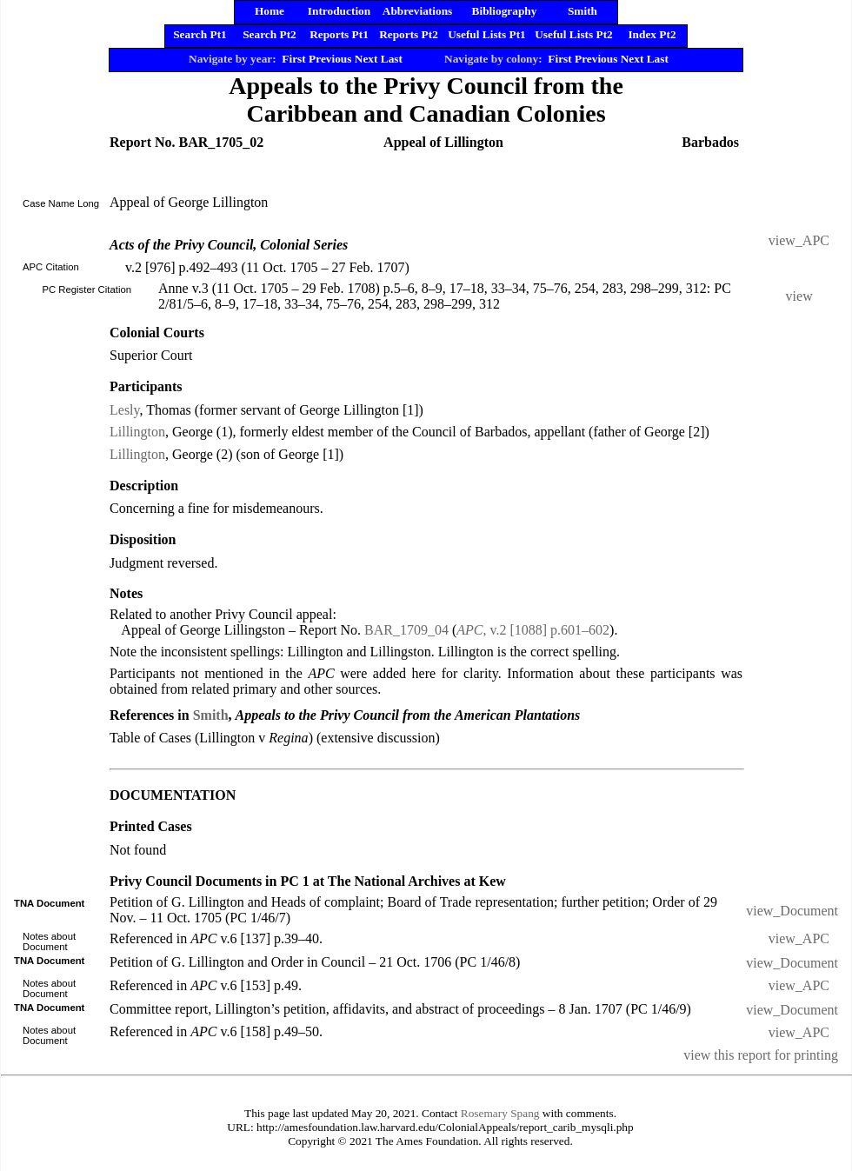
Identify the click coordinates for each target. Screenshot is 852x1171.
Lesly (125, 410)
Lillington (137, 431)
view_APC (799, 240)
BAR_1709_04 (406, 629)
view (799, 296)
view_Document (792, 910)
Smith (211, 715)
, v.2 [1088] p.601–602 (532, 629)
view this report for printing (760, 1055)
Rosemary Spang (500, 1113)
